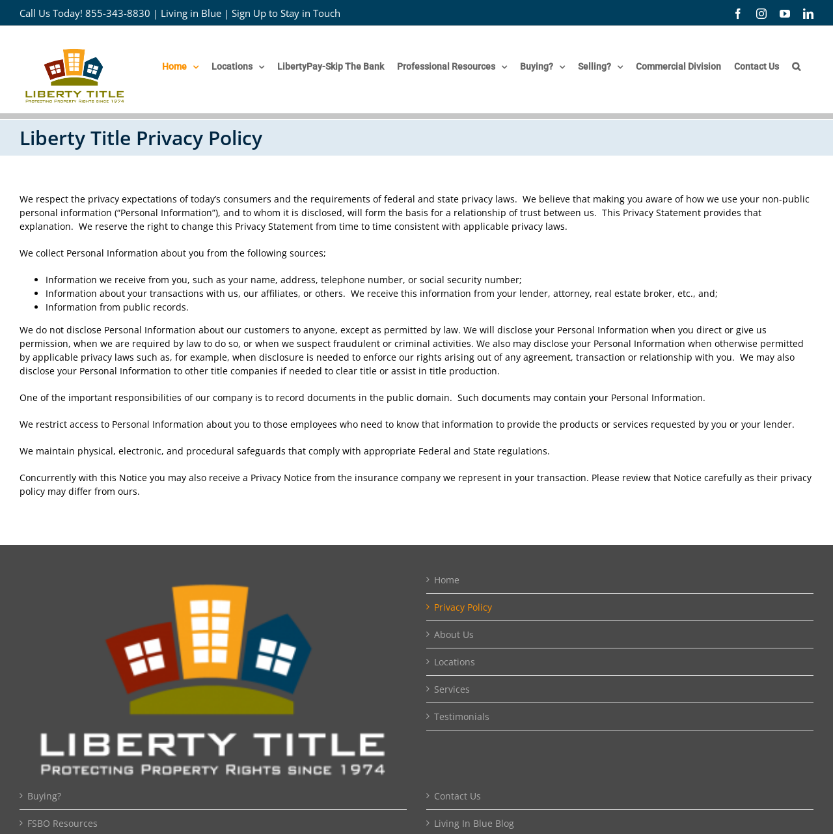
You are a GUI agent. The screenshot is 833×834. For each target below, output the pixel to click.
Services (452, 689)
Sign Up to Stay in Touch (286, 13)
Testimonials (461, 716)
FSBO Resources (62, 823)
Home (446, 580)
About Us (454, 634)
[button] (796, 66)
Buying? (44, 796)
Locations (454, 662)
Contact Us (457, 796)
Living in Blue (191, 13)
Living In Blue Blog (474, 823)
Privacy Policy (463, 607)
